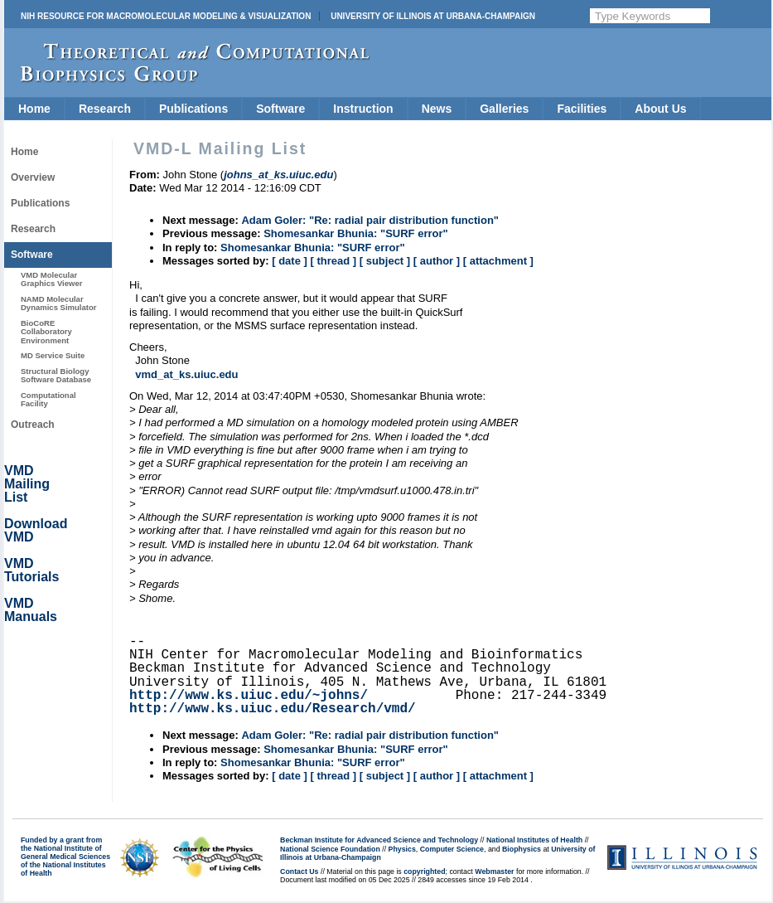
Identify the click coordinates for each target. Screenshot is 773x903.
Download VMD (35, 530)
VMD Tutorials (31, 570)
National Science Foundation (330, 849)
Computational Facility (48, 399)
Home (34, 108)
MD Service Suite (53, 355)
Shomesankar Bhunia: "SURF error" (355, 233)
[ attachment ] (498, 261)
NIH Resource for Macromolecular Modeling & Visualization (166, 16)
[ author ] (436, 261)
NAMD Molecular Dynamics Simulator (59, 303)
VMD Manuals (30, 610)
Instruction (363, 108)
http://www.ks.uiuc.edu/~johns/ (248, 696)
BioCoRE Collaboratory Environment (46, 331)
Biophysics (521, 849)
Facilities (581, 108)
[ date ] (289, 261)
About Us (660, 108)
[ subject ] (385, 261)
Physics (402, 849)
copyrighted (424, 871)
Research (105, 108)
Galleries (504, 108)
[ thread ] (333, 261)
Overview (33, 177)
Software (280, 108)
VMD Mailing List (27, 484)
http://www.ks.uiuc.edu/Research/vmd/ (272, 709)
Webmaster (494, 871)
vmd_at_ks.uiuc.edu (186, 374)
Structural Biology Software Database (56, 375)
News (437, 108)
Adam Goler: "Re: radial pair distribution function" (370, 220)
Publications (193, 108)
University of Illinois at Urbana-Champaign (433, 16)
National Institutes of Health (534, 840)
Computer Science (452, 849)
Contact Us (299, 871)
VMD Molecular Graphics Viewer (51, 279)
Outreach (33, 424)
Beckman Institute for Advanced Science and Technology (379, 840)
